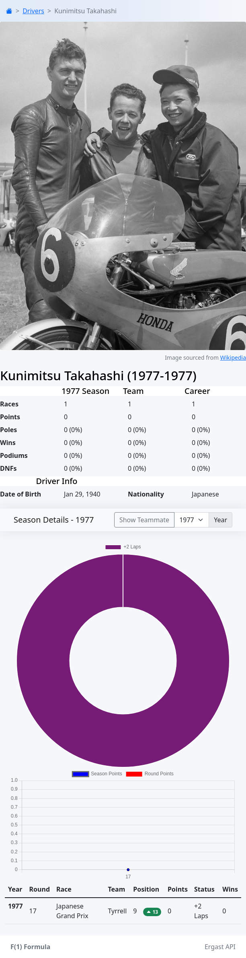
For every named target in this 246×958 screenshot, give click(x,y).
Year (220, 519)
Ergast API (220, 946)
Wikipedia (233, 357)
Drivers (33, 10)
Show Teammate (144, 519)
